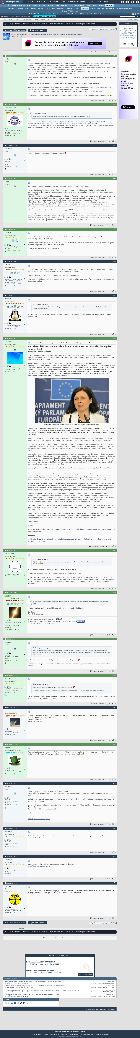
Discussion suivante (69, 938)
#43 (114, 145)
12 (109, 546)
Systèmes (109, 5)
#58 (114, 883)
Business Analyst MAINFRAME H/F (40, 962)
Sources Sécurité (99, 14)
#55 (114, 783)
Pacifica (33, 964)
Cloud (35, 5)
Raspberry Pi (61, 8)
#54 (114, 744)
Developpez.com (101, 1009)
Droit (99, 2)
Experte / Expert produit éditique (40, 970)
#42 (114, 104)
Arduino (33, 8)
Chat (62, 2)
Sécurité (85, 8)
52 (19, 629)
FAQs (38, 623)
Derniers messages (7, 19)
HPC (48, 8)
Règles (54, 19)
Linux (26, 8)
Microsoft (51, 5)
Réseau (69, 8)
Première (103, 29)
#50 (114, 592)
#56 (114, 828)
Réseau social (27, 19)
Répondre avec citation (97, 100)
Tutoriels (41, 2)
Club (106, 2)
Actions (17, 19)
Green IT (77, 8)
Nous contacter (90, 1009)
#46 (114, 261)
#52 (114, 675)
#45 (114, 229)
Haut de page (111, 1009)
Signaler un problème (37, 30)
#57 (114, 856)
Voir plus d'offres (85, 974)
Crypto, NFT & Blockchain (70, 11)
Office (94, 5)
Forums (31, 2)
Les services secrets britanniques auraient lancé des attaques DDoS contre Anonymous (34, 986)
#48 (114, 338)
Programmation (79, 5)
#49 (114, 550)
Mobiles (101, 5)
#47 (114, 295)
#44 (114, 178)
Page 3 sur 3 (94, 29)
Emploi (83, 2)
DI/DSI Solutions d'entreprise (21, 5)
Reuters (37, 521)
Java (57, 5)
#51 (114, 639)
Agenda (43, 19)
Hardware (41, 8)
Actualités (21, 929)
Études (91, 2)
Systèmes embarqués (97, 8)
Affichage (111, 52)
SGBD (88, 5)
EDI (71, 5)
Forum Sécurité (46, 14)
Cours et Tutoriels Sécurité (83, 14)
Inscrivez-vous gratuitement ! (45, 16)
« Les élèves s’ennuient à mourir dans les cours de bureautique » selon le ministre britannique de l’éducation (42, 990)
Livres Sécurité (68, 14)
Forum (9, 24)
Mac (53, 8)
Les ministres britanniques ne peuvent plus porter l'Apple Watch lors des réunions (33, 981)
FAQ (49, 2)
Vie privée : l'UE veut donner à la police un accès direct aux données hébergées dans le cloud (51, 35)
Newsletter (72, 2)
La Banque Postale (38, 972)
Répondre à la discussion (15, 30)
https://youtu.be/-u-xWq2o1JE (39, 819)
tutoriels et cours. (51, 623)
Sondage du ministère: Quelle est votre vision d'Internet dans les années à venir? (32, 995)
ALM (44, 5)
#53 (114, 707)
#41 (114, 56)
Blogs (55, 2)
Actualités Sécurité (34, 14)
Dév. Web (64, 5)
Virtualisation (110, 8)
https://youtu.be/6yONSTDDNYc (39, 866)
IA (39, 5)
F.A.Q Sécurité (57, 14)
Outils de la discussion (98, 52)
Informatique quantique (124, 8)
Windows (20, 8)
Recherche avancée (132, 19)
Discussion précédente (51, 938)
